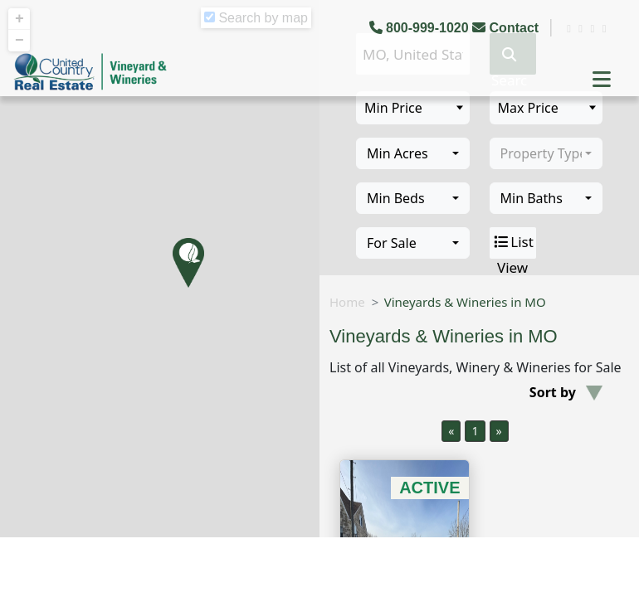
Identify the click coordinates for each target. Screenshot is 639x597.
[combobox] (413, 153)
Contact (507, 28)
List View (512, 243)
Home (347, 302)
